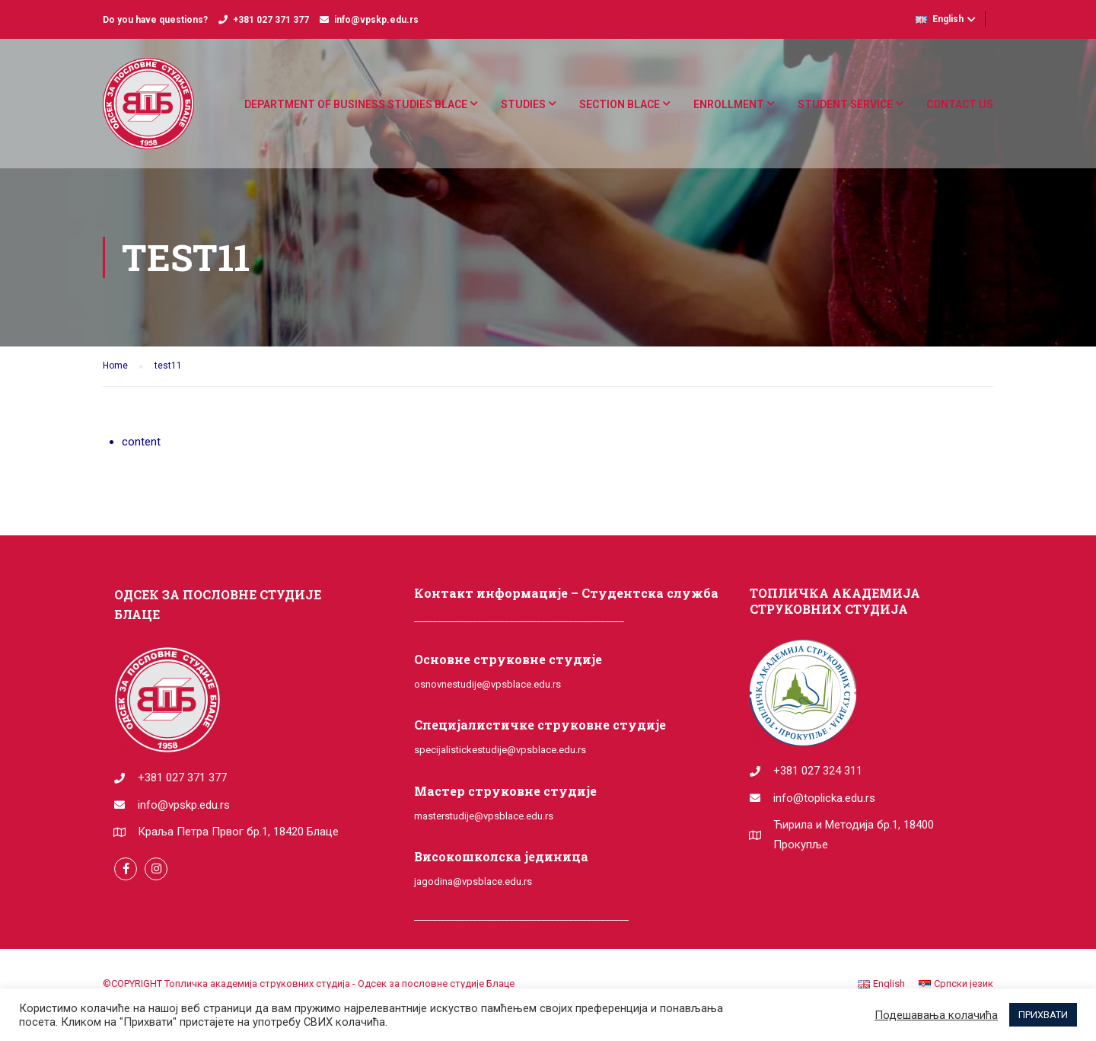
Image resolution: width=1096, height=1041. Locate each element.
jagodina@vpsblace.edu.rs (473, 881)
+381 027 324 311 (817, 771)
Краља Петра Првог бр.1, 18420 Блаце (238, 831)
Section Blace (619, 104)
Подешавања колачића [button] (936, 1015)
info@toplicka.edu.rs (824, 798)
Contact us (959, 104)
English (940, 19)
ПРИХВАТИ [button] (1043, 1014)
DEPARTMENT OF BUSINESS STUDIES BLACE (355, 104)
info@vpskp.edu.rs (376, 19)
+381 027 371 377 (271, 19)
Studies (523, 104)
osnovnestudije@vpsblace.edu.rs (487, 684)
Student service (845, 104)
